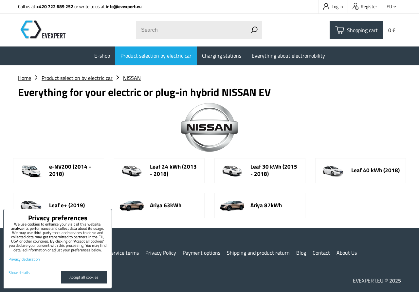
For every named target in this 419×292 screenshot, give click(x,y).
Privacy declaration (24, 259)
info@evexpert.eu (124, 6)
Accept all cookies (84, 277)
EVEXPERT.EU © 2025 (377, 280)
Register (365, 6)
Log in (333, 6)
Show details (19, 272)
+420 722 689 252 (54, 6)
